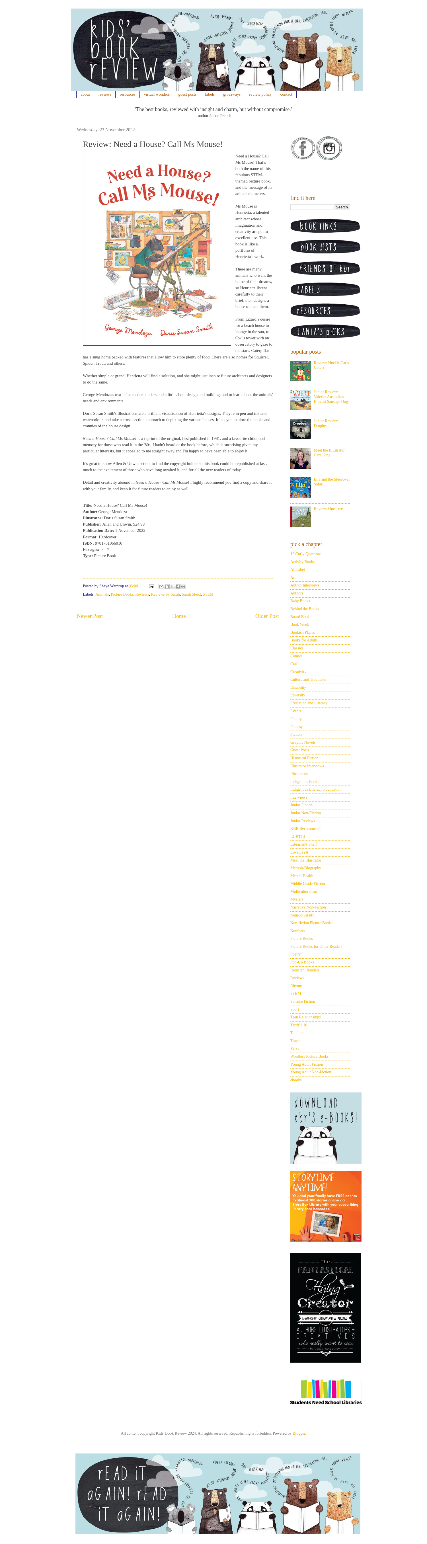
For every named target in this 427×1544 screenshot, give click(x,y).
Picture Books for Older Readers (316, 946)
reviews (104, 94)
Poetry (295, 954)
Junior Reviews (302, 821)
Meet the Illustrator (305, 860)
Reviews (142, 594)
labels (210, 94)
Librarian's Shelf (303, 844)
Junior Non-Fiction (305, 813)
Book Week (299, 624)
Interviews (298, 797)
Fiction (296, 734)
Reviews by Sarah (165, 594)
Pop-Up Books (302, 962)
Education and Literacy (309, 703)
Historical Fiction (304, 758)
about (85, 94)
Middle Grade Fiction (307, 883)
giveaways (232, 94)
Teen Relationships (305, 1017)
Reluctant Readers (304, 970)
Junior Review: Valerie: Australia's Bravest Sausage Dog (331, 397)
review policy (260, 94)
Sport (294, 1009)
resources (128, 94)
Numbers (297, 931)
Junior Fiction (301, 805)
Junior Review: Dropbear (326, 423)
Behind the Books (304, 609)
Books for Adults (304, 640)
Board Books (300, 617)
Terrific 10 (298, 1025)
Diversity (297, 695)
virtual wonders (157, 94)
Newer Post (90, 616)
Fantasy (296, 727)
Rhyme (296, 986)
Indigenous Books (304, 782)
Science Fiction (302, 1001)
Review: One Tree (328, 509)
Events (295, 711)
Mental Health (301, 876)
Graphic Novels (302, 742)
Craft (294, 664)
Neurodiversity (302, 915)
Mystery (297, 899)
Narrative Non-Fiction (308, 907)
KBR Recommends (305, 829)
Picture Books (122, 594)
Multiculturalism (303, 891)
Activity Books (302, 562)
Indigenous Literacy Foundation (316, 789)
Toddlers (297, 1033)
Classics (296, 648)
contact (286, 94)
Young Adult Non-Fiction (310, 1072)
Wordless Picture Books (309, 1056)
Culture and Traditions (308, 679)
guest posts (187, 94)
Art (293, 577)
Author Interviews (304, 585)
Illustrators (299, 774)
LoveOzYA (299, 852)
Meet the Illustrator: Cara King (330, 452)
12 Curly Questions (305, 554)
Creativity (298, 672)
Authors (296, 593)
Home (179, 616)
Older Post (267, 616)
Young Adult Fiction (306, 1064)
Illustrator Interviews (307, 766)
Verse (294, 1048)
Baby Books (300, 601)
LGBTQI (297, 836)
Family (296, 719)
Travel (295, 1041)
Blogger (299, 1433)
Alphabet (297, 569)
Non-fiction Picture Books (311, 923)
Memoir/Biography (305, 868)
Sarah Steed (191, 594)
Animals (102, 594)
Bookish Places (302, 632)
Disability (298, 687)
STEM (208, 594)
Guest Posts (299, 750)
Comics (296, 656)
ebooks (296, 1080)
